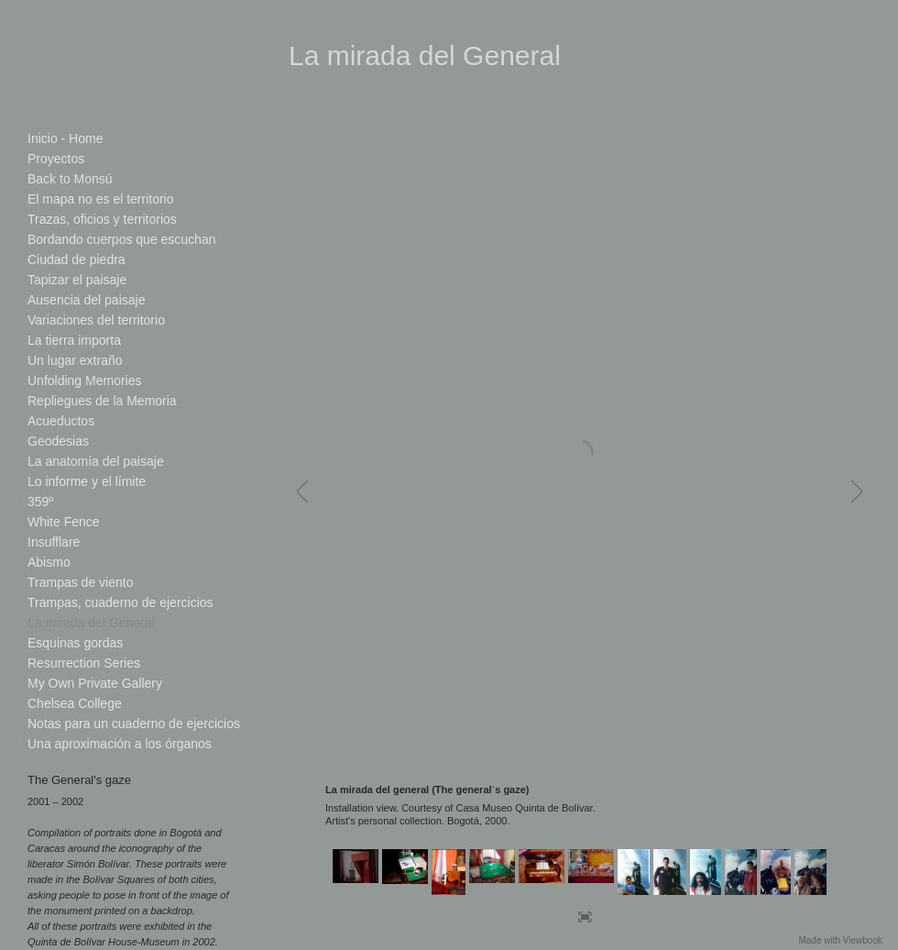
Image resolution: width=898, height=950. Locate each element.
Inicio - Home (65, 138)
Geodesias (58, 441)
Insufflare (53, 542)
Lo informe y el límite (86, 481)
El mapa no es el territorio (100, 199)
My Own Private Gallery (94, 683)
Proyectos (55, 158)
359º (40, 501)
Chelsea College (74, 703)
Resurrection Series (83, 663)
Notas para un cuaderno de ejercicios (133, 723)
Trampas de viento (80, 582)
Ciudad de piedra (76, 259)
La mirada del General (91, 622)
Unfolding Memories (84, 380)
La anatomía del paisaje (95, 461)
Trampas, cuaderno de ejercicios (120, 602)
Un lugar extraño (75, 360)
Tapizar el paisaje (76, 279)
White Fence (63, 521)
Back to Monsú (70, 178)
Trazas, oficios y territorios (102, 219)
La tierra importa (74, 340)
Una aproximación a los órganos (119, 743)
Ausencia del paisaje (86, 300)
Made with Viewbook (840, 940)
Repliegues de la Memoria (102, 400)
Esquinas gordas (75, 642)
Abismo (49, 562)
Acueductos (60, 421)
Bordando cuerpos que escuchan (121, 239)
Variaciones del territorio (96, 320)
